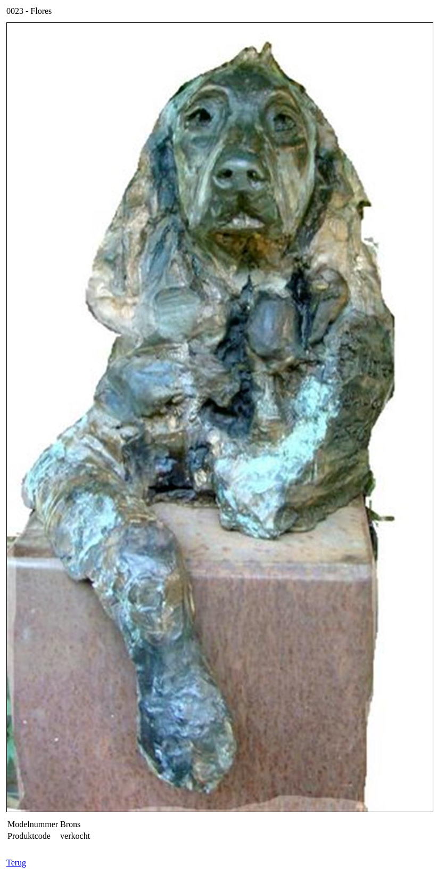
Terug (16, 862)
